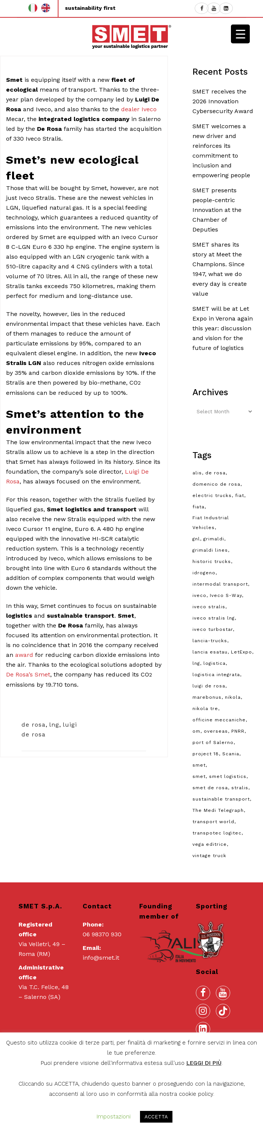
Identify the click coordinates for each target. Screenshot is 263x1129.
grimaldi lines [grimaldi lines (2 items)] (210, 550)
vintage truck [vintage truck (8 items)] (209, 855)
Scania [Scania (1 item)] (230, 753)
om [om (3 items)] (196, 731)
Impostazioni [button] (114, 1116)
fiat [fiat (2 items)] (239, 495)
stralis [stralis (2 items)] (239, 787)
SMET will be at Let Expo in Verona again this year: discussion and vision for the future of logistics (222, 328)
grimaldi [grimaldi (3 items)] (213, 538)
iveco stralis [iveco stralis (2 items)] (208, 606)
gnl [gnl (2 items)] (196, 538)
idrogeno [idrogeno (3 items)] (203, 572)
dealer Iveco (139, 109)
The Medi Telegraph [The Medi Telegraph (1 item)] (218, 810)
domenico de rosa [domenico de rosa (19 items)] (216, 484)
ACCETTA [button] (156, 1117)
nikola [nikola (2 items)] (233, 697)
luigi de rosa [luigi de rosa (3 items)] (208, 686)
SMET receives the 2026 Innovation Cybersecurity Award (222, 101)
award (24, 654)
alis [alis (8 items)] (197, 473)
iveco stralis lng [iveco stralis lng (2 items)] (213, 618)
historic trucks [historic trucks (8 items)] (211, 561)
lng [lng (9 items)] (196, 663)
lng (54, 724)
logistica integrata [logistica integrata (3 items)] (216, 674)
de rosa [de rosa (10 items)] (215, 473)
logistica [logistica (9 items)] (214, 663)
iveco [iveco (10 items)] (199, 595)
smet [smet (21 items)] (199, 765)
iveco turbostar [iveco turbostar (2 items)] (212, 629)
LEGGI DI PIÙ (203, 1063)
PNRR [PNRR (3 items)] (238, 731)
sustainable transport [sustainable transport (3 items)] (221, 799)
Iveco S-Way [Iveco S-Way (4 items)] (226, 595)
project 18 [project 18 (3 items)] (205, 753)
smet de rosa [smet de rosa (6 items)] (210, 787)
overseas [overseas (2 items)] (216, 731)
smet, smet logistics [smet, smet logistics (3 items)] (219, 776)
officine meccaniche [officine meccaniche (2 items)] (219, 719)
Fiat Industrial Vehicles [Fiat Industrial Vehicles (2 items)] (210, 522)
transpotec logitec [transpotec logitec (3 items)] (216, 833)
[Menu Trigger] (240, 34)
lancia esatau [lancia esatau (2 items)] (210, 652)
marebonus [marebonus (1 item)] (206, 697)
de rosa (34, 724)
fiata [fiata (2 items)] (198, 506)
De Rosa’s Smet (28, 674)
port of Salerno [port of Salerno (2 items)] (213, 742)
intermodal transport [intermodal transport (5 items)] (220, 584)
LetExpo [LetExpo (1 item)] (241, 652)
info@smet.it (101, 957)
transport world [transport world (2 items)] (213, 821)
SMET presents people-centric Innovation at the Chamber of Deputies (216, 210)
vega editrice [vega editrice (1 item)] (209, 844)
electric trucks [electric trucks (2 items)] (212, 495)
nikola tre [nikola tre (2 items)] (205, 708)
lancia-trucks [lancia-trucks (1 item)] (209, 640)
